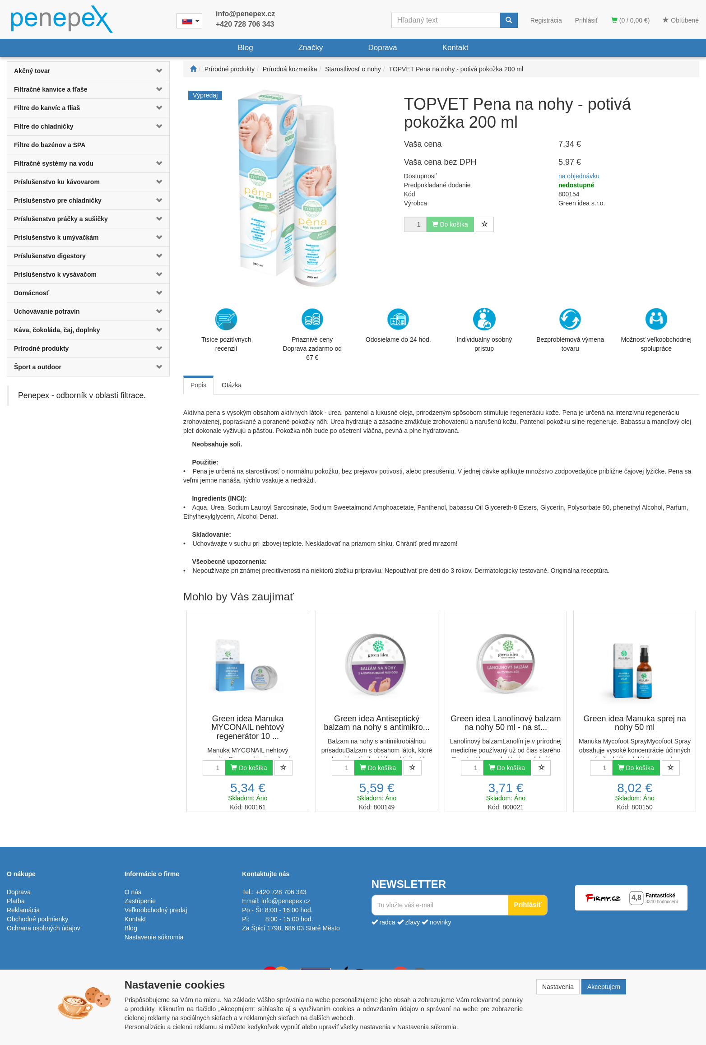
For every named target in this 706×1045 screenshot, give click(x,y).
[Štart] (193, 69)
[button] (155, 71)
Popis (198, 385)
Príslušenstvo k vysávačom (55, 274)
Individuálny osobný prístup (484, 330)
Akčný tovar (32, 70)
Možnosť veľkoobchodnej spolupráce (656, 329)
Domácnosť (31, 293)
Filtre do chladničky (43, 126)
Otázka (232, 385)
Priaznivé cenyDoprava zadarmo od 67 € (312, 334)
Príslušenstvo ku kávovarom (57, 182)
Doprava (382, 47)
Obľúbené (681, 20)
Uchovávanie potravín (47, 311)
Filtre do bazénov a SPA (49, 145)
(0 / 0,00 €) (630, 20)
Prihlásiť (586, 20)
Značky (310, 47)
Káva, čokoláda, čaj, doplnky (57, 330)
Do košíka (249, 767)
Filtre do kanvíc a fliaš (47, 107)
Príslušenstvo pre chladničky (58, 200)
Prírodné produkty (41, 348)
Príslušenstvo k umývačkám (56, 237)
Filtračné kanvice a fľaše (51, 89)
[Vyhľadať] (509, 20)
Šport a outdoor (37, 367)
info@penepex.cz (245, 14)
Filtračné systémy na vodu (53, 163)
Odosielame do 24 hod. (398, 325)
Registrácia (546, 20)
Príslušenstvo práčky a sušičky (61, 219)
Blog (245, 47)
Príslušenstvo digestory (50, 256)
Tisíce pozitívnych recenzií (226, 330)
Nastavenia (558, 986)
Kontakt (455, 47)
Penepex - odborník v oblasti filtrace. (82, 395)
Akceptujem (603, 986)
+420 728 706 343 (245, 24)
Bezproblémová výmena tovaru (570, 330)
